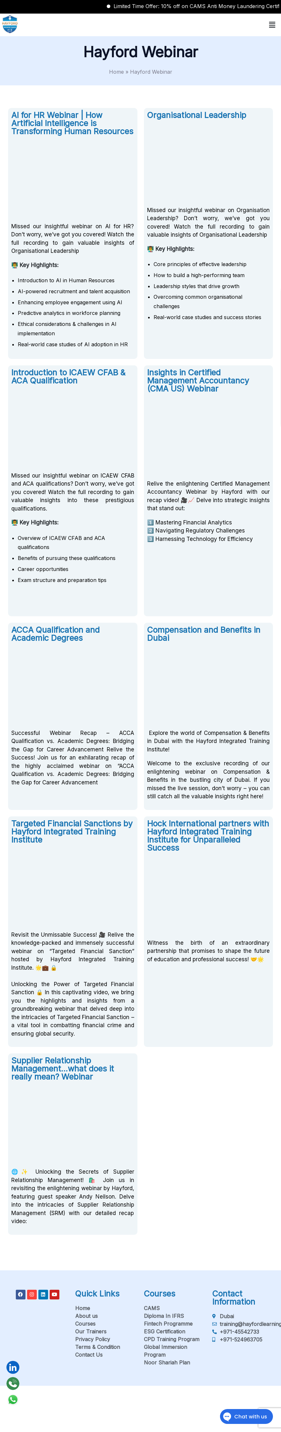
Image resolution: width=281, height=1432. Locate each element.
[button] (272, 25)
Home (116, 72)
